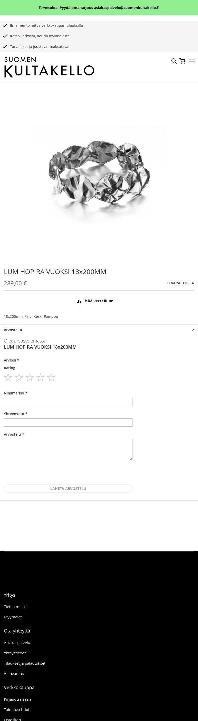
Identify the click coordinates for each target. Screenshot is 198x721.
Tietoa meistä (16, 606)
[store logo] (49, 67)
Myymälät (13, 616)
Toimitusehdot (16, 709)
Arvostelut (13, 329)
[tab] (99, 329)
